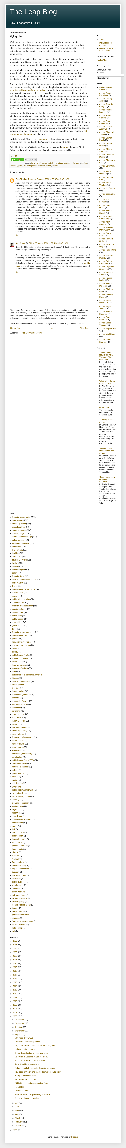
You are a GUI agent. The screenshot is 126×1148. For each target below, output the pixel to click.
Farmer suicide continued (25, 1079)
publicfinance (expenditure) (23, 589)
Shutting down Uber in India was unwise (106, 450)
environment (17, 806)
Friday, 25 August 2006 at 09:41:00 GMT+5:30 (48, 243)
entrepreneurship (19, 764)
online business (18, 882)
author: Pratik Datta (107, 250)
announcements (19, 530)
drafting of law (18, 685)
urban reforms (18, 734)
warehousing (17, 885)
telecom (15, 698)
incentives (16, 708)
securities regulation (20, 543)
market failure (18, 744)
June (17, 1107)
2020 (15, 963)
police (14, 770)
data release (17, 823)
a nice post (42, 139)
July (17, 1103)
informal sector (18, 721)
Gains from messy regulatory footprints (107, 479)
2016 (15, 979)
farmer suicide (18, 862)
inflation (84, 163)
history (15, 678)
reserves (16, 777)
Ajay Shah (20, 243)
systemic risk (17, 793)
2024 (15, 948)
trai (13, 931)
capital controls (48, 163)
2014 (15, 986)
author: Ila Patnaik (107, 188)
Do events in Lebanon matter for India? (31, 1057)
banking (15, 553)
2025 (15, 945)
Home (50, 328)
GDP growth (17, 550)
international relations (21, 681)
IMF (14, 829)
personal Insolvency (20, 915)
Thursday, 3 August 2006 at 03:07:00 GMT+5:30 (48, 179)
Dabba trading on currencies (27, 1098)
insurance (16, 879)
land (14, 672)
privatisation (17, 757)
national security (19, 865)
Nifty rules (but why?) (24, 1038)
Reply (18, 235)
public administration (21, 599)
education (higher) (20, 668)
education (16, 750)
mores (14, 826)
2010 (15, 1001)
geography (16, 787)
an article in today (27, 90)
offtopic (15, 852)
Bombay (15, 688)
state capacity (18, 714)
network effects (18, 895)
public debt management (22, 790)
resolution (16, 813)
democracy (17, 556)
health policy (17, 662)
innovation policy (19, 839)
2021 (15, 960)
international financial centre (24, 580)
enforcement (17, 836)
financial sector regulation (23, 632)
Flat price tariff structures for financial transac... (35, 1068)
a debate (65, 147)
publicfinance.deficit (20, 635)
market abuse (18, 911)
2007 (15, 1013)
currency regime (19, 533)
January (18, 1126)
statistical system (44, 166)
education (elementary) (22, 754)
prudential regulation (21, 796)
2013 (15, 990)
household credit (19, 875)
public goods (17, 619)
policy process (18, 540)
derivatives (59, 163)
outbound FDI (18, 833)
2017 (15, 975)
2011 (15, 997)
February (19, 1122)
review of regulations (21, 694)
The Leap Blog (33, 12)
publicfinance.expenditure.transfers (27, 675)
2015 (15, 982)
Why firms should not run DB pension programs (35, 1045)
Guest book (104, 407)
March (18, 1118)
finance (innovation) (20, 658)
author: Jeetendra (106, 194)
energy (15, 652)
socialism (16, 596)
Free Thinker (21, 179)
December (19, 1020)
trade (14, 629)
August (18, 1035)
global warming (18, 892)
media (14, 780)
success (15, 856)
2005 (15, 1130)
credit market (17, 593)
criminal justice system (22, 819)
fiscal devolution (19, 925)
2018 (15, 971)
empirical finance (19, 704)
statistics (16, 918)
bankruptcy (17, 616)
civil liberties (17, 783)
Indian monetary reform (25, 1049)
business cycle (18, 570)
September (20, 1031)
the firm (15, 563)
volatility (55, 166)
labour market (18, 691)
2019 (15, 967)
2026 (15, 941)
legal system (17, 520)
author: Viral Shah (107, 334)
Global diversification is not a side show (31, 1053)
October (18, 1027)
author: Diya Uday (107, 166)
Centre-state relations (21, 905)
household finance (20, 767)
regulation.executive (20, 869)
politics (15, 639)
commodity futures (20, 701)
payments (16, 711)
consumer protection (21, 645)
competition (17, 622)
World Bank (17, 842)
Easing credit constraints (25, 1076)
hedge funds (17, 849)
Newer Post (15, 328)
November (19, 1023)
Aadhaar (16, 859)
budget (15, 908)
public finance (18, 773)
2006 (15, 1016)
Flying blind (19, 1087)
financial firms (18, 576)
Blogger (74, 1137)
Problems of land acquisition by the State (32, 1094)
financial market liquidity (22, 606)
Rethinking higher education (27, 1064)
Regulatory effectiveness (22, 737)
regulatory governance (21, 642)
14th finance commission (22, 921)
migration (16, 810)
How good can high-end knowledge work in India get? (38, 1072)
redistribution (17, 741)
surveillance (17, 816)
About (101, 40)
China (14, 586)
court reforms (18, 747)
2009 (15, 1005)
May (17, 1110)
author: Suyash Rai (107, 328)
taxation (15, 872)
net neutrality (17, 928)
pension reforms (19, 609)
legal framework (19, 665)
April (17, 1114)
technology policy (19, 731)
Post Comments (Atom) (32, 333)
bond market (36, 163)
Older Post (84, 328)
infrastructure (17, 612)
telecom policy (18, 902)
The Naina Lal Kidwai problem (27, 1042)
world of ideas (18, 603)
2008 (15, 1009)
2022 (15, 956)
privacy (15, 724)
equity (14, 573)
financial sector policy (72, 163)
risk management (30, 166)
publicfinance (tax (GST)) (23, 760)
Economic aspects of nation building (30, 1061)
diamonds (16, 888)
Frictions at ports (22, 1091)
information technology (22, 537)
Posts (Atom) (102, 60)
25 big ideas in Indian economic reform (31, 1083)
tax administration (19, 898)
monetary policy (17, 166)
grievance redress (20, 846)
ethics (14, 649)
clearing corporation (20, 803)
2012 (15, 994)
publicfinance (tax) (20, 655)
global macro (17, 625)
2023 (15, 952)
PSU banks (17, 718)
